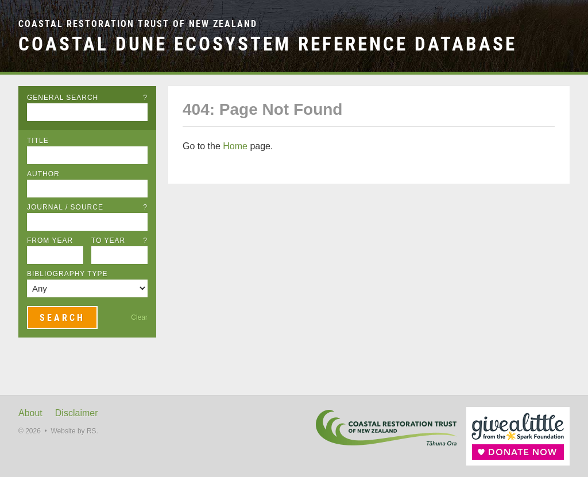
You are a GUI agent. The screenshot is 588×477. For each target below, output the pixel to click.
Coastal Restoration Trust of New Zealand (137, 23)
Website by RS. (74, 431)
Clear (139, 317)
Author (43, 174)
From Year (50, 240)
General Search (87, 98)
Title (38, 141)
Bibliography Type (67, 274)
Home (235, 146)
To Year (119, 240)
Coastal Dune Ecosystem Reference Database (267, 44)
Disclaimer (76, 413)
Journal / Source (87, 207)
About (30, 413)
